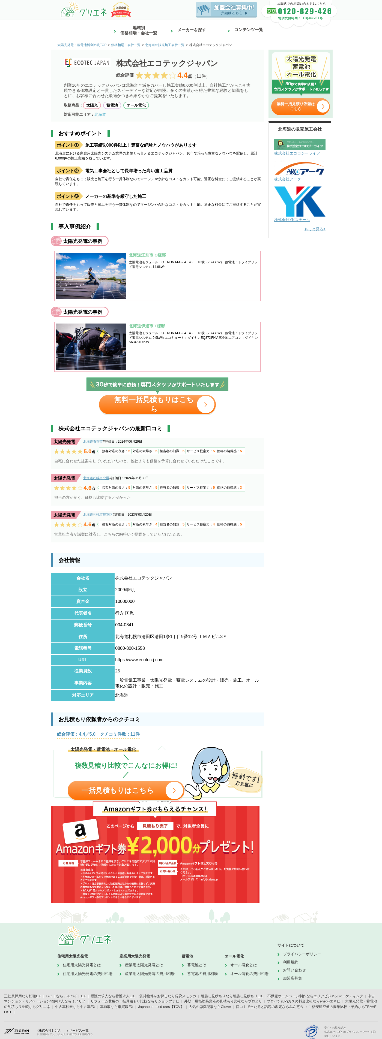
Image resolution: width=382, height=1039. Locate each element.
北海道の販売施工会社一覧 (164, 45)
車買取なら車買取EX (116, 1007)
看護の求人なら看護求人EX (112, 996)
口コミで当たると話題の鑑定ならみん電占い (271, 1007)
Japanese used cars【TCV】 (161, 1007)
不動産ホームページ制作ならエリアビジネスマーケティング (315, 996)
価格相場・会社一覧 (126, 45)
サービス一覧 (79, 1030)
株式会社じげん (49, 1030)
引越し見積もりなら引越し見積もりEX (231, 996)
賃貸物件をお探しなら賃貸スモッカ (167, 996)
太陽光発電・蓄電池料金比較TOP (81, 45)
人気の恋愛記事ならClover (210, 1007)
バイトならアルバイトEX (66, 996)
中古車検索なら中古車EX (75, 1007)
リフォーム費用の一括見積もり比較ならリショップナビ (135, 1001)
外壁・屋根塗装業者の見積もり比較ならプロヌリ (223, 1001)
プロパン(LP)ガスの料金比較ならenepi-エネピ (303, 1001)
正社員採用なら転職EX (22, 996)
